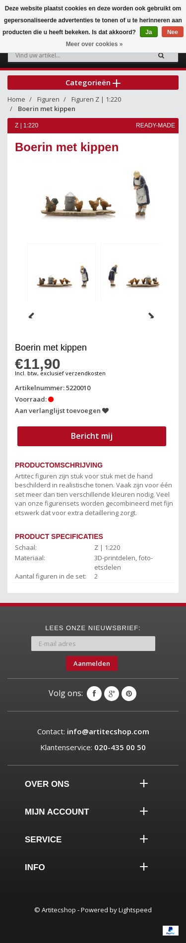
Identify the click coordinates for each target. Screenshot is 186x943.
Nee (172, 32)
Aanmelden (91, 663)
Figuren (48, 99)
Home (16, 99)
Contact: (93, 731)
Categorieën (93, 82)
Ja (148, 32)
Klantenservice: (93, 747)
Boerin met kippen (46, 108)
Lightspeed (135, 909)
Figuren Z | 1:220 (96, 99)
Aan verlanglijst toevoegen (62, 410)
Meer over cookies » (94, 44)
